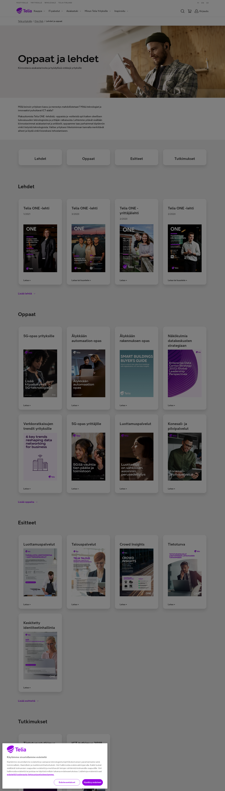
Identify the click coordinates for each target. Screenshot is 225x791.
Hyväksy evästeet (92, 782)
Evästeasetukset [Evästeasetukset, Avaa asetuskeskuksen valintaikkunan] (67, 782)
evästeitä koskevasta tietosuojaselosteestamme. (30, 774)
